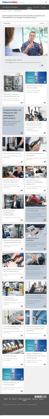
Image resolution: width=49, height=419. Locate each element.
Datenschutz (35, 403)
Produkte (36, 11)
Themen (29, 12)
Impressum (14, 403)
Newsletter (41, 403)
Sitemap (24, 404)
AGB (10, 403)
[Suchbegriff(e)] (31, 2)
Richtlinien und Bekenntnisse (24, 403)
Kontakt (43, 11)
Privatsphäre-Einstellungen (32, 408)
